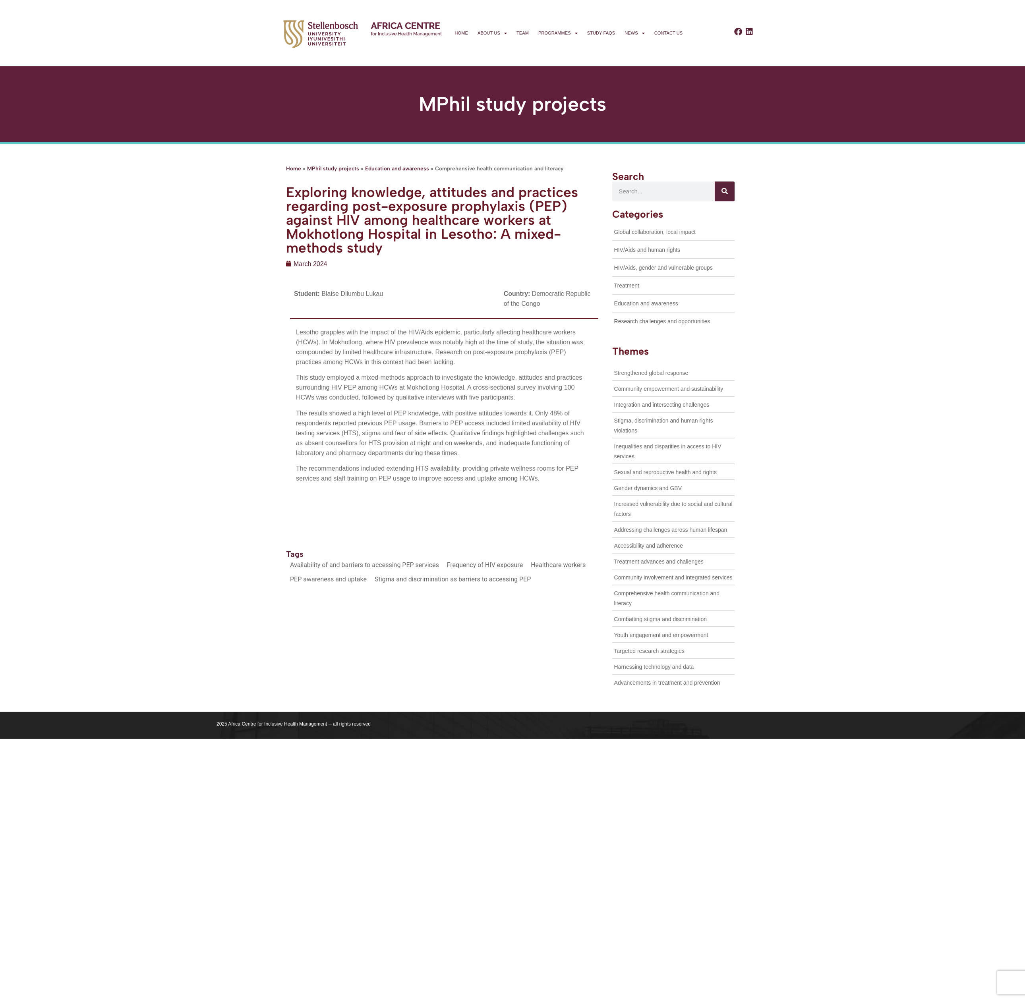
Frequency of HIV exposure (485, 565)
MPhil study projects (333, 168)
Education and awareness (397, 168)
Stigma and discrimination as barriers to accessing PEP (453, 579)
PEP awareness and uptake (328, 579)
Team (522, 33)
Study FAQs (601, 33)
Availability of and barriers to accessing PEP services (364, 565)
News (635, 33)
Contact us (668, 33)
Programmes (558, 33)
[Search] (725, 191)
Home (461, 33)
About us (492, 33)
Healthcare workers (558, 565)
